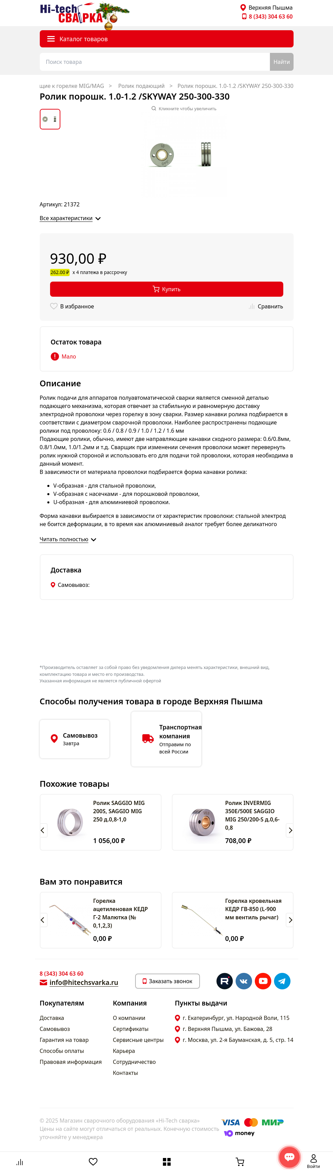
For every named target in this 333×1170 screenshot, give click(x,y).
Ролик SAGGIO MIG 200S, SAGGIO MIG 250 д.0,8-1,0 (119, 811)
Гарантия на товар (64, 1040)
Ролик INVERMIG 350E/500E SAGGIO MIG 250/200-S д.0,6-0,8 (252, 815)
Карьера (124, 1051)
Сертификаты (130, 1029)
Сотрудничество (134, 1062)
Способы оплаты (62, 1051)
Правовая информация (71, 1062)
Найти (281, 62)
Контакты (125, 1073)
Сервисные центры (138, 1040)
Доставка (52, 1018)
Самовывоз (55, 1029)
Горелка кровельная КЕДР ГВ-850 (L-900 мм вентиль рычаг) (253, 909)
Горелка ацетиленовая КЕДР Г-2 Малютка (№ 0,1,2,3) (120, 913)
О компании (129, 1018)
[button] (44, 830)
